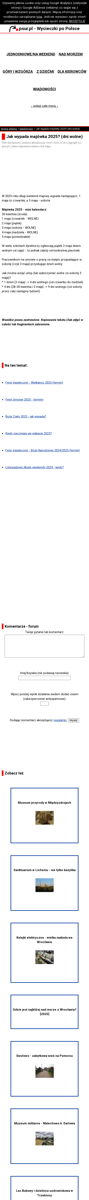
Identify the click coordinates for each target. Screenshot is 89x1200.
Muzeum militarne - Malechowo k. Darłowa (44, 1133)
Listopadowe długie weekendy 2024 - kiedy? (34, 467)
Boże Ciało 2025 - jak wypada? (25, 416)
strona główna (9, 128)
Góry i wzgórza (18, 71)
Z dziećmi (45, 71)
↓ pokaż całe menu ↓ (44, 106)
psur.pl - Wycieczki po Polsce (44, 28)
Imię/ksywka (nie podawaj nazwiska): (44, 673)
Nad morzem (71, 54)
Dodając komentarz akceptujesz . (38, 720)
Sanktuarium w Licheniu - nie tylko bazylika (45, 880)
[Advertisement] (46, 182)
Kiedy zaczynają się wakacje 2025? (28, 433)
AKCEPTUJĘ (77, 21)
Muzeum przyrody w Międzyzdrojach (44, 813)
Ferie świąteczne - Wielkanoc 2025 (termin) (34, 382)
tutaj (39, 17)
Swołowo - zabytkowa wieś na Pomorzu (44, 1066)
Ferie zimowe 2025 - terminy (24, 399)
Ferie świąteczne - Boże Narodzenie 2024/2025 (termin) (42, 450)
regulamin (60, 720)
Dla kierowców (72, 71)
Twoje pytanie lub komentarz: (44, 632)
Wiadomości (44, 89)
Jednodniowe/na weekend (30, 54)
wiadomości (26, 128)
